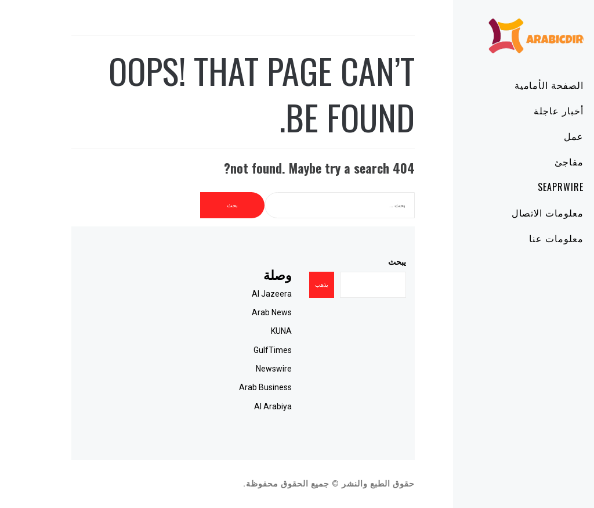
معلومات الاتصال (514, 212)
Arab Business (232, 387)
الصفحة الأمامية (515, 85)
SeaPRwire (527, 187)
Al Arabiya (240, 406)
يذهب (288, 285)
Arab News (239, 312)
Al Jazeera (239, 293)
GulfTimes (239, 350)
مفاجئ (535, 161)
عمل (540, 136)
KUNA (248, 331)
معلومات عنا (523, 238)
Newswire (241, 368)
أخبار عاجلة (525, 110)
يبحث (364, 261)
